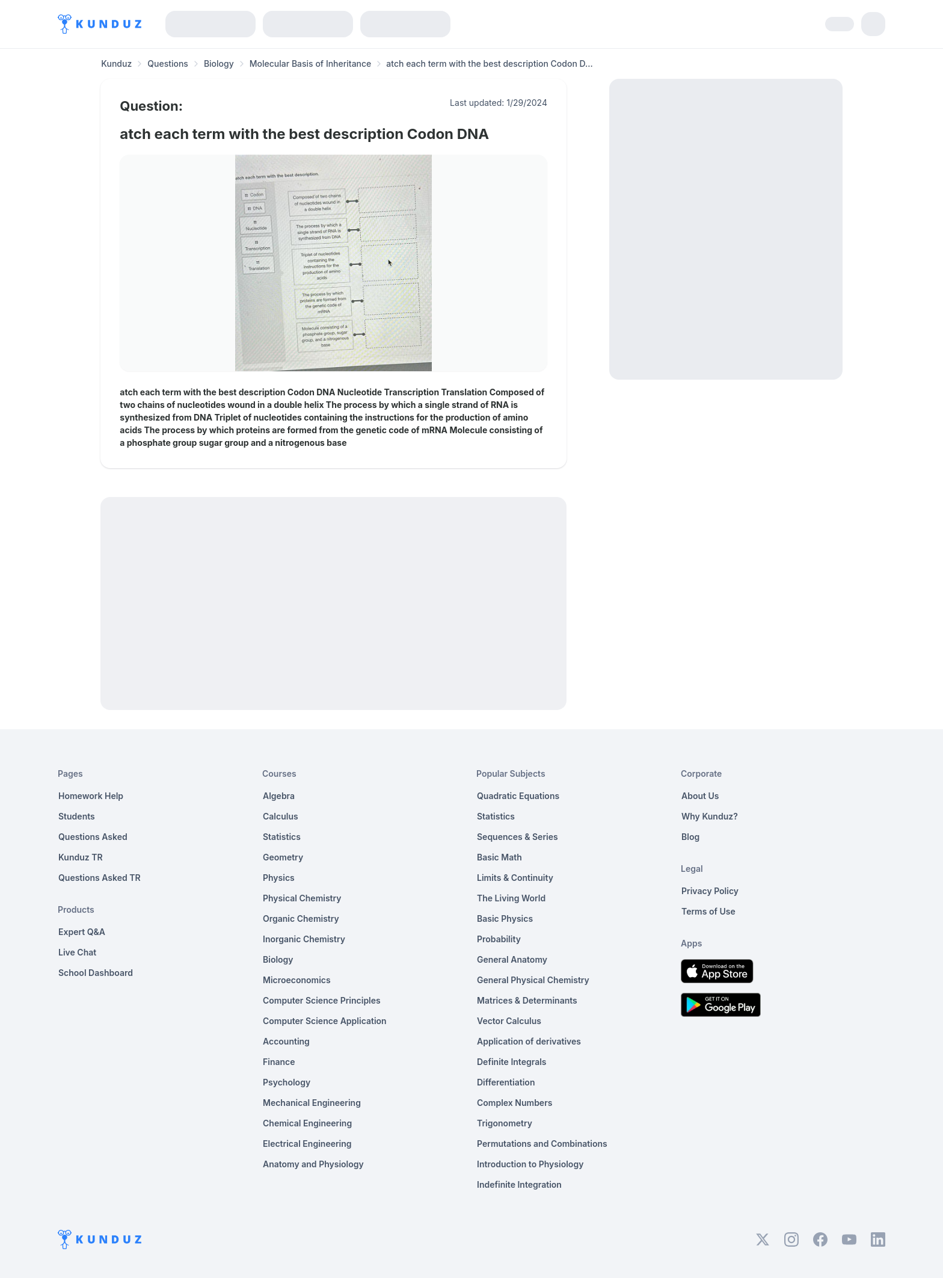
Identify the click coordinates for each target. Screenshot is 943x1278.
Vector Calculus (509, 1021)
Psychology (286, 1082)
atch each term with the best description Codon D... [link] (489, 63)
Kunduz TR (80, 857)
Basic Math (499, 857)
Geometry (283, 857)
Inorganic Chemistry (304, 939)
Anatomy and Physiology (313, 1164)
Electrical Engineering (307, 1143)
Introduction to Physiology (530, 1164)
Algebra (279, 796)
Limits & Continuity (515, 877)
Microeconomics (297, 980)
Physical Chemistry (302, 898)
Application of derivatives (529, 1041)
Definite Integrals (512, 1062)
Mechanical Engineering (312, 1102)
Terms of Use (708, 911)
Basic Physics (505, 918)
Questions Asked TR (99, 877)
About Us (700, 796)
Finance (279, 1062)
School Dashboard (95, 973)
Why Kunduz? (709, 816)
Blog (690, 837)
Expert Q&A (81, 932)
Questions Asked (92, 837)
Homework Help (90, 796)
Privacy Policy (710, 891)
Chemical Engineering (307, 1123)
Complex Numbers (514, 1102)
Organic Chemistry (301, 918)
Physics (279, 877)
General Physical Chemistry (533, 980)
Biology (219, 63)
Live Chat (77, 952)
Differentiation (506, 1082)
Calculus (280, 816)
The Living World (511, 898)
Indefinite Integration (519, 1184)
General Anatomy (512, 959)
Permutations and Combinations (542, 1143)
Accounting (286, 1041)
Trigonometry (504, 1123)
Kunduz (116, 63)
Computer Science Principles (322, 1000)
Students (76, 816)
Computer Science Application (325, 1021)
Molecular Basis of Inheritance (311, 63)
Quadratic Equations (518, 796)
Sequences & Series (517, 837)
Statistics (282, 837)
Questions (167, 63)
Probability (499, 939)
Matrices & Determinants (527, 1000)
